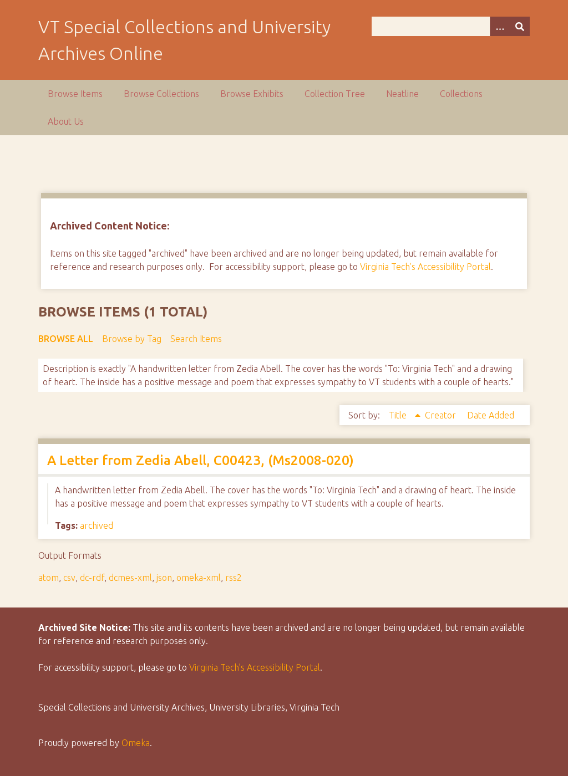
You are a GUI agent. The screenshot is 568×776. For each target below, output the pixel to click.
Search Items (196, 339)
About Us (66, 121)
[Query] (451, 26)
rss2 (233, 578)
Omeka (135, 743)
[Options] (500, 26)
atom (48, 578)
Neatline (402, 94)
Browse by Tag (131, 339)
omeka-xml (198, 578)
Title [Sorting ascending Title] (399, 415)
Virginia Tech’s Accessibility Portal (254, 667)
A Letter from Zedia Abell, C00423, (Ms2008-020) (200, 460)
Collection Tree (335, 94)
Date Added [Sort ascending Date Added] (490, 415)
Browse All (65, 339)
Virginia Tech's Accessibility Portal (425, 267)
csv (69, 578)
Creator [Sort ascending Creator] (441, 415)
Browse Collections (161, 94)
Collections (461, 94)
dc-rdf (92, 578)
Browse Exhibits (251, 94)
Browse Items (75, 94)
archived (96, 525)
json (164, 578)
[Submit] (520, 26)
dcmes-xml (130, 578)
